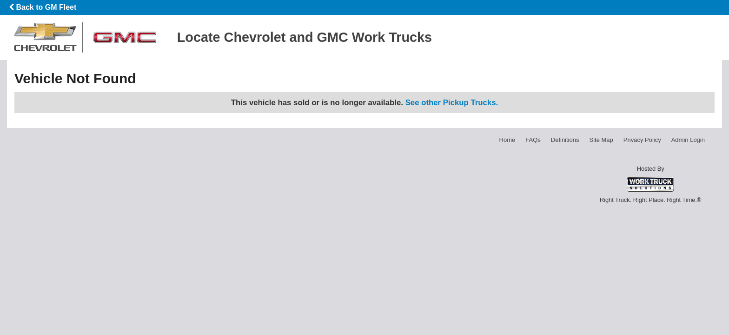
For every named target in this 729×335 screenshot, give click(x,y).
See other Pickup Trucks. (451, 102)
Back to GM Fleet (42, 7)
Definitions (565, 139)
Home (507, 139)
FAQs (533, 139)
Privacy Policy (642, 139)
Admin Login (688, 139)
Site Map (601, 139)
